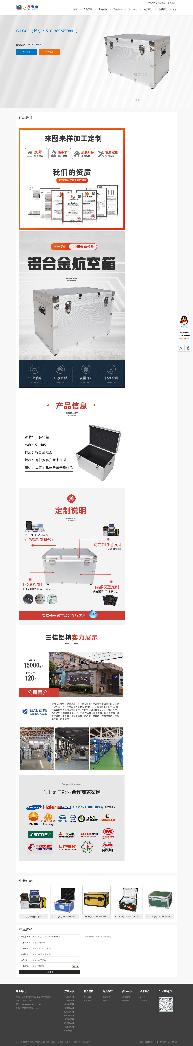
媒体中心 (133, 9)
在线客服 (26, 55)
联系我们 (163, 9)
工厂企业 (87, 997)
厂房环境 (143, 1000)
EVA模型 (68, 1030)
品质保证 (118, 9)
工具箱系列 (69, 1000)
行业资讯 (126, 1000)
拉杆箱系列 (69, 1008)
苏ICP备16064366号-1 (148, 1042)
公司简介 (143, 997)
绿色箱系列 (69, 1012)
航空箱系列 (69, 1004)
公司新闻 (126, 997)
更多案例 (87, 1000)
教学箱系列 (69, 1023)
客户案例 (103, 9)
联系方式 (151, 3)
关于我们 (148, 9)
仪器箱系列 (69, 997)
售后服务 (106, 997)
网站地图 (161, 3)
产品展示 (87, 9)
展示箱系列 (69, 1019)
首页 (75, 9)
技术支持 (106, 1000)
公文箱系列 (69, 1027)
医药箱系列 (69, 1015)
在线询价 (49, 55)
